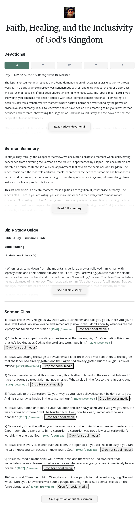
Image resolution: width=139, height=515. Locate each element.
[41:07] (9, 384)
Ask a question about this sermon (70, 499)
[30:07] (46, 435)
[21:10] (23, 417)
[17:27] (91, 342)
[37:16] (35, 486)
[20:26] (21, 468)
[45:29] (20, 366)
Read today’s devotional (69, 126)
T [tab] (43, 65)
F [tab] (122, 65)
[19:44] (55, 329)
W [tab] (69, 65)
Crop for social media (92, 329)
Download (67, 329)
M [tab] (17, 65)
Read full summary (69, 208)
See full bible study (69, 290)
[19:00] (79, 449)
